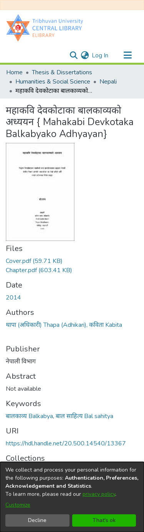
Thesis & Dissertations (62, 72)
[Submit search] (73, 55)
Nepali (108, 81)
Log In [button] (100, 55)
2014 (13, 297)
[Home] (46, 27)
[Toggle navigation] (127, 55)
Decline (37, 520)
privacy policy (99, 494)
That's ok (104, 520)
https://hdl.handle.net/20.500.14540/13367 (66, 443)
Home (14, 72)
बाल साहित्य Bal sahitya (84, 416)
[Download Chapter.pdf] (39, 270)
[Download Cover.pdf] (34, 261)
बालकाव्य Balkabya (29, 416)
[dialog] (72, 497)
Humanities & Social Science (52, 81)
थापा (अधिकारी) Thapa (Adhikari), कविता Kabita (64, 325)
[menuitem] (84, 55)
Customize (17, 505)
